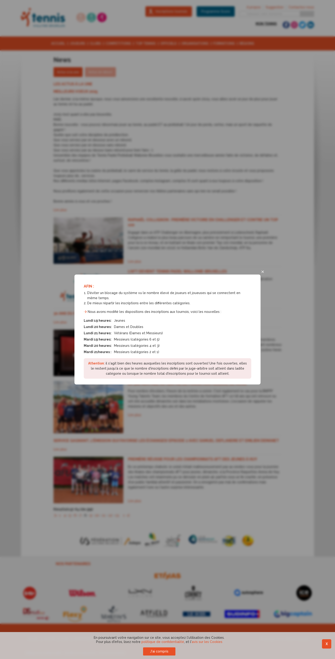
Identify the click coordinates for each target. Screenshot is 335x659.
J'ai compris (159, 651)
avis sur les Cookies (207, 642)
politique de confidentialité (162, 642)
